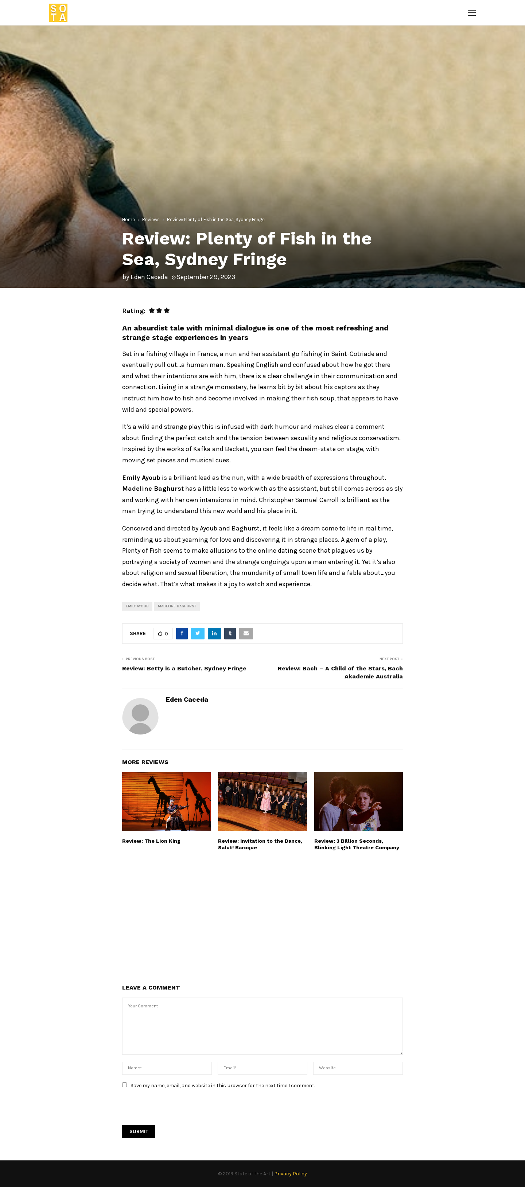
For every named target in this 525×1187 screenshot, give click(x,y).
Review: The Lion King (151, 841)
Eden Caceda (149, 277)
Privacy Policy (290, 1174)
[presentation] (177, 1111)
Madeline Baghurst (177, 606)
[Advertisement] (60, 451)
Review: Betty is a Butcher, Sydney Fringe (184, 668)
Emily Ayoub (137, 606)
